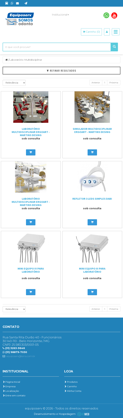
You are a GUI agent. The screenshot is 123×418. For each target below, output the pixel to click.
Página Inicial (11, 381)
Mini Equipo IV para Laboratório (31, 270)
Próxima (113, 82)
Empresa (9, 386)
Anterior (96, 82)
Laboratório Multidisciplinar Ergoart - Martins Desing (31, 132)
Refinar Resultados (61, 70)
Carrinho (70, 386)
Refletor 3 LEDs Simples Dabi (92, 198)
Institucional (60, 14)
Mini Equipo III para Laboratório (92, 270)
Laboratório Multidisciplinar (25, 59)
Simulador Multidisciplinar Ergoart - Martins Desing (92, 130)
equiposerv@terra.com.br (20, 356)
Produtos (70, 381)
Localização (11, 391)
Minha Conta (72, 391)
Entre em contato (14, 395)
